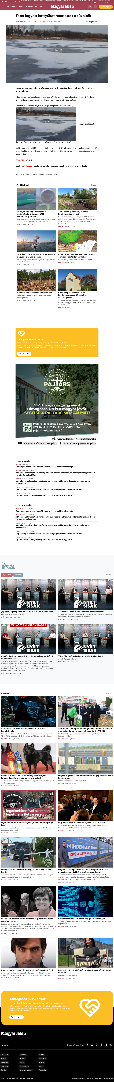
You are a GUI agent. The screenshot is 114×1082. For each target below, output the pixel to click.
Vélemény (29, 6)
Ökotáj (29, 21)
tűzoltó (56, 174)
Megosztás (91, 22)
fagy (22, 174)
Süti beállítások (108, 1078)
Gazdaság (42, 1058)
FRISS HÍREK (11, 6)
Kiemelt (20, 6)
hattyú (34, 174)
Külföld (22, 1058)
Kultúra (41, 1062)
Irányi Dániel (20, 21)
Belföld (3, 1070)
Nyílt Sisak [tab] (7, 575)
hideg (28, 174)
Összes (94, 185)
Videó (22, 1062)
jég (17, 174)
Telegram (28, 166)
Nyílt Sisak (39, 6)
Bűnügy (41, 1055)
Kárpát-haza (24, 1066)
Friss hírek (4, 1055)
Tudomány (42, 1070)
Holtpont (23, 1055)
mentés (41, 174)
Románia (49, 174)
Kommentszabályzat (78, 1078)
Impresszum (5, 1045)
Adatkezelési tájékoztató (94, 1078)
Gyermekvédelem (26, 1070)
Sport (41, 1066)
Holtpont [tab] (18, 575)
